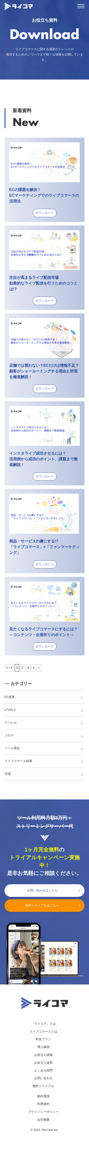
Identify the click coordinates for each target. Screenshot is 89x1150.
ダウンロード (44, 213)
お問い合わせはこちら (42, 890)
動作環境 (43, 1096)
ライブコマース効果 (18, 761)
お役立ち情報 (43, 1055)
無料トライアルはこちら (42, 905)
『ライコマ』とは (43, 1023)
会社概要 (43, 1119)
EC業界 (10, 697)
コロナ (9, 735)
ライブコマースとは (43, 1031)
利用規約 (43, 1104)
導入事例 (43, 1047)
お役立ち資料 (43, 1063)
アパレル (11, 722)
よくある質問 (43, 1070)
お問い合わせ (43, 1078)
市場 (8, 774)
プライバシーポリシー (43, 1112)
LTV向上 (10, 710)
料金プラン (43, 1039)
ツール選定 (12, 748)
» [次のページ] (39, 667)
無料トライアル (43, 1086)
